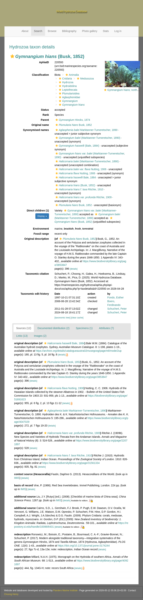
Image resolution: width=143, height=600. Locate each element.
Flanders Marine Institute (65, 590)
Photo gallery (89, 31)
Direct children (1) (38, 210)
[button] (12, 56)
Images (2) (40, 335)
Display (42, 216)
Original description (36, 238)
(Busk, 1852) (75, 185)
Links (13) (22, 335)
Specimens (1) (84, 328)
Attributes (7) (106, 328)
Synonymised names (36, 129)
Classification (40, 74)
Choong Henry (11, 594)
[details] (73, 269)
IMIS (17, 477)
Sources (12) (23, 328)
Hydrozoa (65, 82)
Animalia (72, 74)
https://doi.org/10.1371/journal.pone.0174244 (84, 545)
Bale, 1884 (75, 177)
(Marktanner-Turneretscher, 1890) (87, 137)
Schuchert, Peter (117, 308)
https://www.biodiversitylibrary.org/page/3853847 (79, 376)
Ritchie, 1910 (79, 189)
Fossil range (41, 233)
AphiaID (44, 62)
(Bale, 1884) (77, 145)
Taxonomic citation (37, 273)
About (25, 31)
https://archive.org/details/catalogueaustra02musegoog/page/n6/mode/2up (79, 350)
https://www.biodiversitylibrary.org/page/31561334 (71, 462)
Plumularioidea (69, 93)
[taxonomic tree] (62, 317)
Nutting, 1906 (81, 169)
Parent (45, 119)
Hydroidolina (67, 86)
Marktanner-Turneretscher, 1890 (86, 129)
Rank (45, 114)
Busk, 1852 (73, 124)
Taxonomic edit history (34, 293)
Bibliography (69, 31)
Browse (52, 31)
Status (45, 109)
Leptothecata (67, 89)
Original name (40, 124)
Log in (117, 31)
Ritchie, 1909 (83, 197)
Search (38, 31)
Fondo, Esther (115, 297)
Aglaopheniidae (69, 97)
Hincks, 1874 (72, 119)
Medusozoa (85, 78)
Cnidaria (65, 78)
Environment (41, 228)
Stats (106, 31)
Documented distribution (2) (53, 328)
